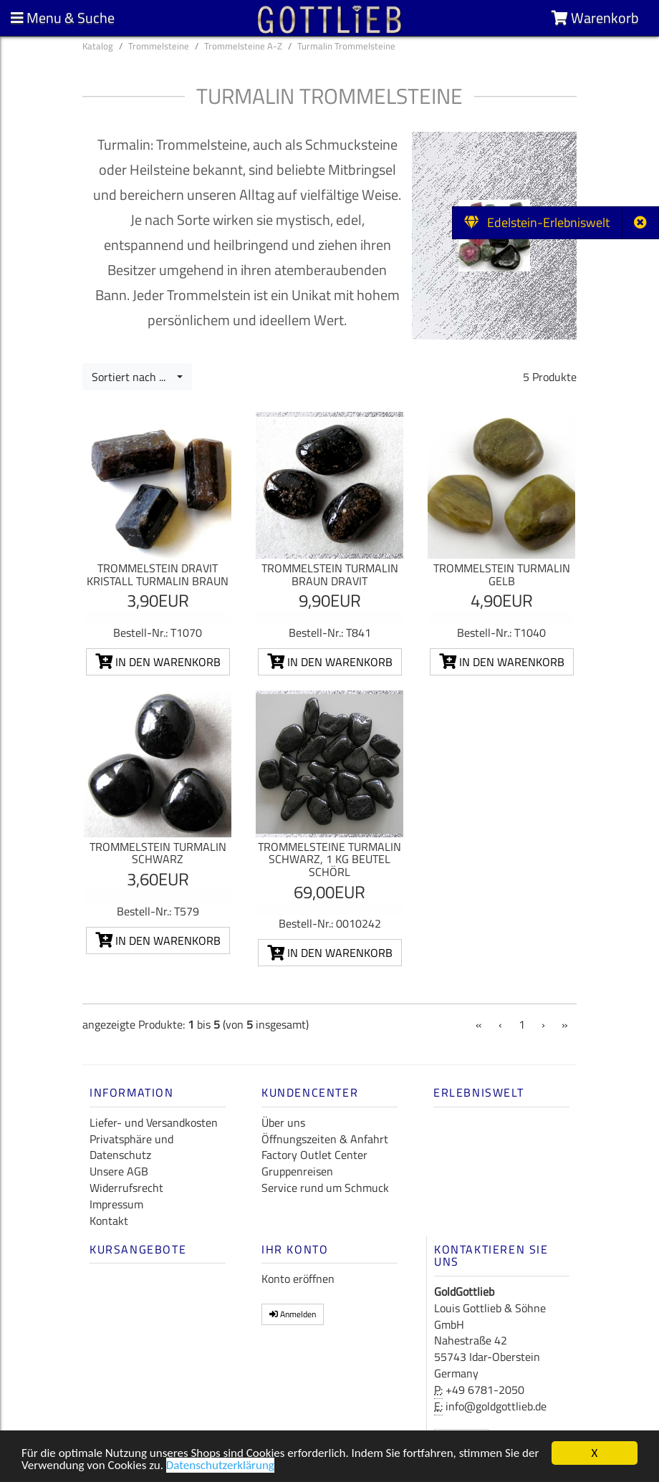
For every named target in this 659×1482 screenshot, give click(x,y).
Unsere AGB (119, 1171)
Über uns (283, 1122)
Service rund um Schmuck (325, 1187)
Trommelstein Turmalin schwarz (158, 853)
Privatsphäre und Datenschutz (131, 1147)
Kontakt (109, 1220)
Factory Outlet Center (314, 1154)
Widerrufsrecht (126, 1187)
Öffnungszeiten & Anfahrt (324, 1138)
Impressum (116, 1204)
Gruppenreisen (297, 1171)
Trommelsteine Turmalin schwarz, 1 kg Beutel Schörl (329, 859)
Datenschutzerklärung (220, 1466)
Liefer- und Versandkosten (154, 1122)
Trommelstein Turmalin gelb (501, 574)
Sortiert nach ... (133, 376)
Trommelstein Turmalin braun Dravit (329, 574)
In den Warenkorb (158, 661)
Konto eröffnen (298, 1278)
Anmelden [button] (292, 1314)
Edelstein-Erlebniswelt (537, 222)
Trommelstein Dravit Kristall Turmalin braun (158, 574)
